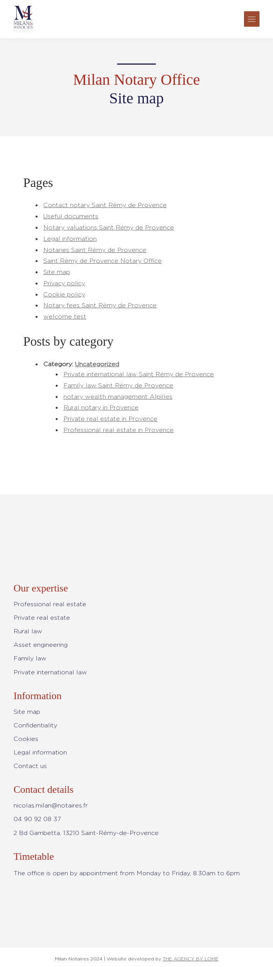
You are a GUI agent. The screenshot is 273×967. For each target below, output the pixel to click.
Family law (30, 658)
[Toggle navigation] (251, 19)
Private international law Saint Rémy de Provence (138, 374)
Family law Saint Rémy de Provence (118, 385)
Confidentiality (35, 725)
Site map (56, 272)
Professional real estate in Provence (118, 430)
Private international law (50, 672)
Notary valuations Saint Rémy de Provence (108, 227)
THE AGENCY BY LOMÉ (190, 958)
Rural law (28, 631)
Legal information (70, 238)
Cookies (26, 739)
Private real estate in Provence (110, 418)
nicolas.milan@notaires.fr (51, 805)
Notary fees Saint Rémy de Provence (100, 305)
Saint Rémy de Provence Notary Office (102, 260)
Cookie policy (64, 294)
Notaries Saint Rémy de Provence (94, 250)
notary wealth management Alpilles (117, 396)
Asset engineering (41, 644)
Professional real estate (50, 604)
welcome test (64, 316)
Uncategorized (97, 364)
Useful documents (70, 216)
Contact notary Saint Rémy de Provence (105, 205)
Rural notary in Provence (100, 407)
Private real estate (42, 617)
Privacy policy (64, 283)
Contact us (30, 766)
